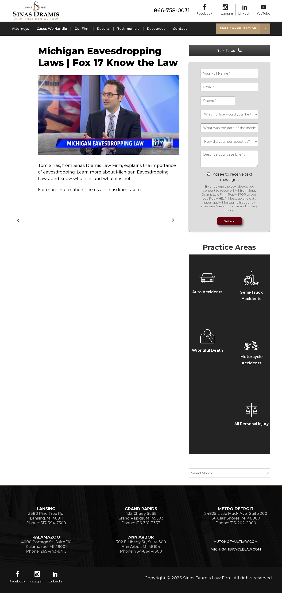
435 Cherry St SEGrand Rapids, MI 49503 (140, 515)
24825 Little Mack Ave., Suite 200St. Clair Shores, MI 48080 (235, 515)
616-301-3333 (148, 523)
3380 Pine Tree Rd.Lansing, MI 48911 (46, 515)
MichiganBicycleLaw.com (236, 549)
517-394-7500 (53, 523)
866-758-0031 (172, 10)
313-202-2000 (243, 523)
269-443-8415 (53, 551)
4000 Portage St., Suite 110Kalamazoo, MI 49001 (46, 544)
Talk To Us (229, 51)
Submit (229, 221)
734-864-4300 (148, 551)
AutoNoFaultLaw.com (236, 541)
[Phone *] (218, 100)
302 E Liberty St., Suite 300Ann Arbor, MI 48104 (141, 544)
